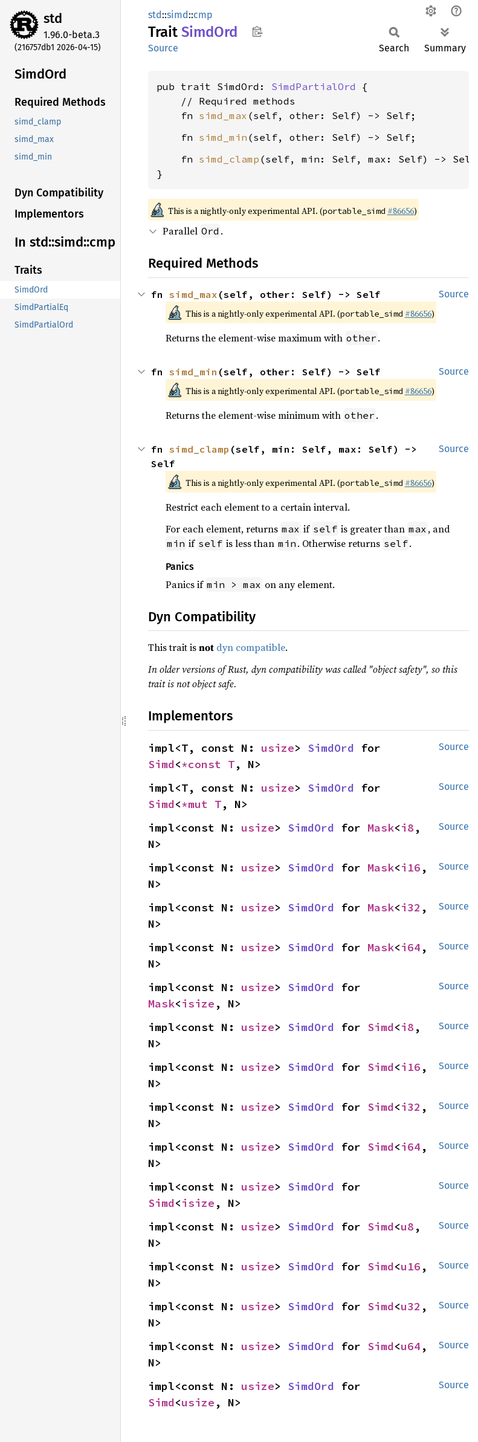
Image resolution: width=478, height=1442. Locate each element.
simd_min (223, 137)
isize (198, 1003)
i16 (411, 868)
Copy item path (257, 31)
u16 (411, 1266)
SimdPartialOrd (313, 86)
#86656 (400, 211)
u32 (411, 1306)
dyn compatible (250, 647)
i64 (411, 947)
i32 (411, 907)
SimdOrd (331, 748)
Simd (161, 764)
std (53, 18)
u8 (407, 1226)
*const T (207, 764)
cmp (203, 15)
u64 (411, 1346)
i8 (407, 828)
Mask (380, 828)
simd (178, 15)
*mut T (201, 804)
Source (163, 48)
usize (277, 748)
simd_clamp (229, 159)
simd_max (223, 115)
